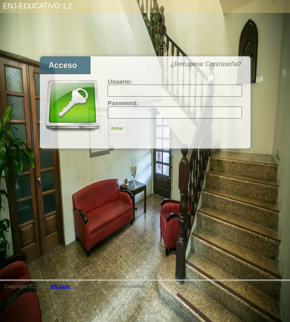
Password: (123, 103)
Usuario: (120, 81)
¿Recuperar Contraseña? (206, 64)
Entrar (117, 128)
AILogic (60, 286)
